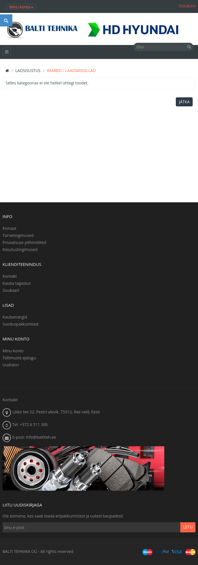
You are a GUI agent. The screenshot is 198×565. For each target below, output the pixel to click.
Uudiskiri (11, 364)
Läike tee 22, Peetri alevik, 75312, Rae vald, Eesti (56, 411)
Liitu (188, 527)
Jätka (184, 101)
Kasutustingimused (20, 249)
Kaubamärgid (15, 317)
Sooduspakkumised (20, 324)
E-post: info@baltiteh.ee (34, 437)
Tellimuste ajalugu (19, 357)
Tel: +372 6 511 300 (29, 424)
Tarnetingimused (18, 235)
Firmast (9, 228)
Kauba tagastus (17, 283)
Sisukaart (11, 290)
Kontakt (10, 276)
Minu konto (13, 350)
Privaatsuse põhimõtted (24, 242)
